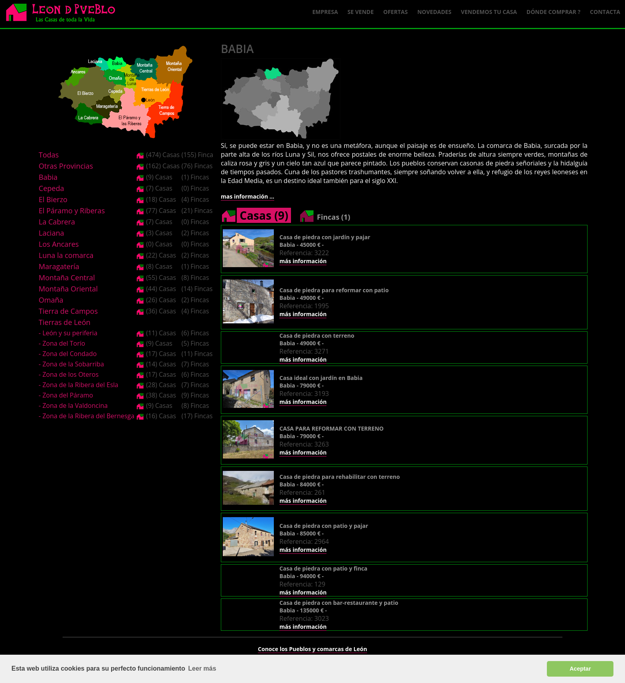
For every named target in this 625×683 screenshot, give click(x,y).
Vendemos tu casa (489, 12)
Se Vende (361, 12)
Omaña (51, 300)
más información (302, 261)
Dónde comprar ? (553, 12)
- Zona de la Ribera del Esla (78, 384)
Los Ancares (59, 244)
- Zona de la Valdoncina (73, 405)
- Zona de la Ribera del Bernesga (86, 415)
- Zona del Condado (68, 353)
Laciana (51, 233)
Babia (48, 177)
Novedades (434, 12)
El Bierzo (53, 199)
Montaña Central (67, 277)
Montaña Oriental (68, 288)
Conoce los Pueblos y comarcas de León (312, 649)
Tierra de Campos (68, 311)
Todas (49, 154)
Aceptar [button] (580, 668)
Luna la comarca (66, 255)
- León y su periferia (68, 333)
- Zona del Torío (62, 343)
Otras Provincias (66, 166)
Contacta (605, 12)
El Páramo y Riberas (72, 210)
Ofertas (395, 12)
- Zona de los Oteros (68, 374)
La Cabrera (57, 221)
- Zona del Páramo (66, 395)
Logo (64, 14)
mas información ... (247, 196)
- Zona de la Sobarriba (71, 364)
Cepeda (51, 188)
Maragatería (59, 266)
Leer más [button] (202, 668)
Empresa (325, 12)
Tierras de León (64, 322)
